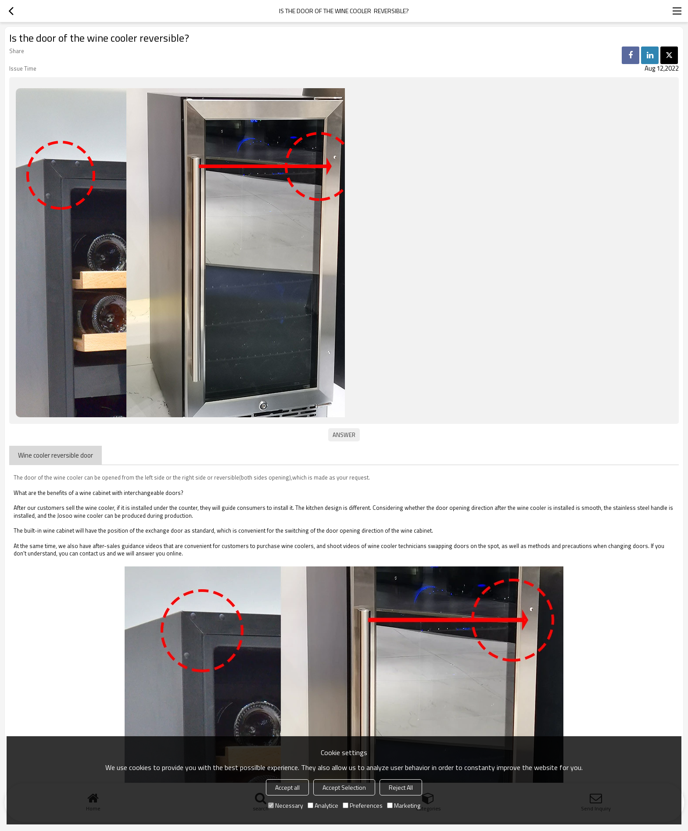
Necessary (285, 805)
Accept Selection (344, 787)
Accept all (287, 787)
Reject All (401, 787)
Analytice (323, 805)
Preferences (363, 805)
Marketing (403, 805)
